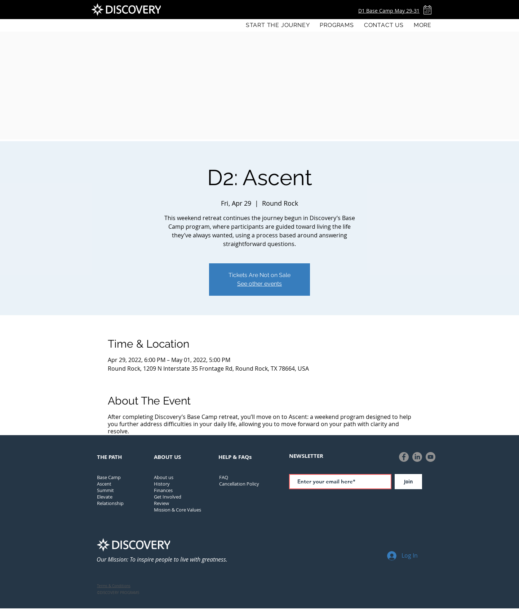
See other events (259, 283)
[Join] (408, 481)
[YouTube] (430, 457)
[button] (336, 25)
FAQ (223, 477)
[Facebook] (404, 457)
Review (161, 503)
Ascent (104, 484)
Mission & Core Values (177, 509)
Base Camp (109, 477)
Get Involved (167, 496)
